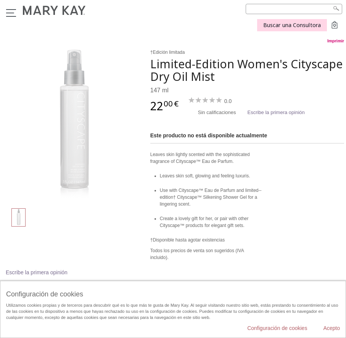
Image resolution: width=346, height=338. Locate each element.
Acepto (331, 328)
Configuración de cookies (277, 328)
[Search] (294, 9)
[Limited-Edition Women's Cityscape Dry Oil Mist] (73, 124)
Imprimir (335, 41)
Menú (11, 13)
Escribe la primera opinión (275, 112)
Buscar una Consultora (292, 25)
